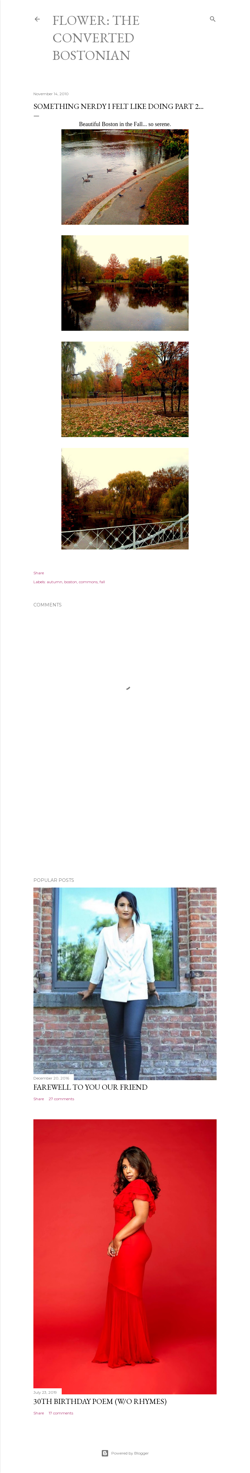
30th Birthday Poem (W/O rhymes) (100, 1401)
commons (88, 581)
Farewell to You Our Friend (90, 1087)
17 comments (61, 1413)
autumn (54, 581)
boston (70, 581)
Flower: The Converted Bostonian (96, 37)
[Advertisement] (125, 816)
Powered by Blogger (125, 1453)
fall (102, 581)
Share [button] (38, 572)
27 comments (61, 1098)
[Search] (213, 17)
